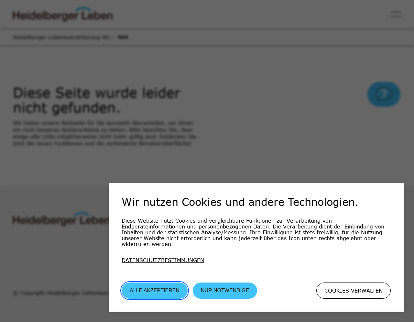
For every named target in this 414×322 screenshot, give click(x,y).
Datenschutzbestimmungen (163, 260)
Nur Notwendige (225, 290)
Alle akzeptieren (155, 290)
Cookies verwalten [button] (353, 291)
